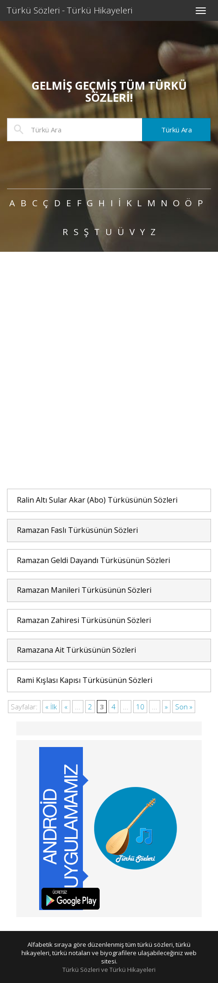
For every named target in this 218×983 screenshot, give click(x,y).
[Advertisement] (109, 370)
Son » (183, 706)
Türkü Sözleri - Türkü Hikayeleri (69, 10)
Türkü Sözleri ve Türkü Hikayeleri (109, 969)
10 (140, 706)
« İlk (51, 706)
